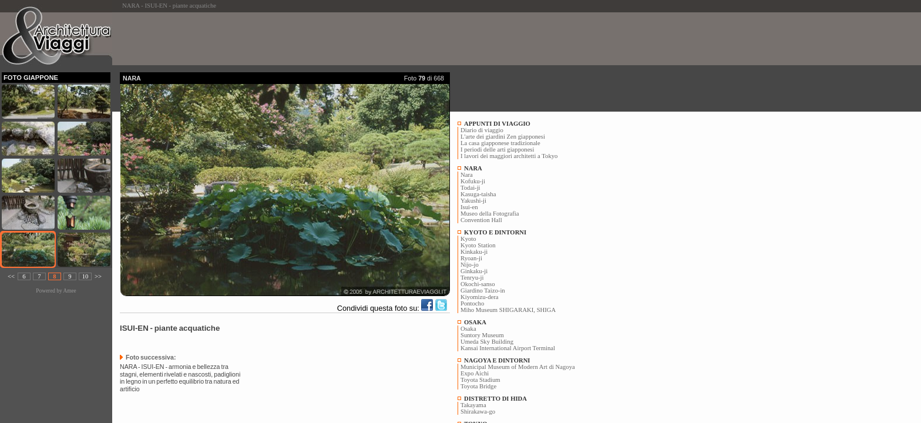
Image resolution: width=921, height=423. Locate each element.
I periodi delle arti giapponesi (497, 149)
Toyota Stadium (480, 380)
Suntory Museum (482, 335)
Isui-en (469, 207)
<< (11, 276)
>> (98, 276)
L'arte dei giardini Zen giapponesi (502, 136)
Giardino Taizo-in (482, 290)
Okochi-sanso (477, 284)
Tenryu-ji (472, 277)
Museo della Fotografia (489, 213)
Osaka (468, 328)
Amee (69, 291)
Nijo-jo (469, 264)
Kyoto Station (478, 245)
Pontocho (472, 303)
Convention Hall (481, 220)
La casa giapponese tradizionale (500, 143)
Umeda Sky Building (486, 341)
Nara (466, 175)
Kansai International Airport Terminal (507, 348)
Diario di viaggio (481, 130)
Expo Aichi (474, 373)
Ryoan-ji (471, 258)
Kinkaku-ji (474, 252)
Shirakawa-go (477, 411)
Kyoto (468, 239)
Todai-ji (470, 187)
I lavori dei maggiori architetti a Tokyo (508, 156)
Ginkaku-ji (474, 271)
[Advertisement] (333, 38)
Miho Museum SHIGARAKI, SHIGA (508, 310)
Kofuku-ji (472, 181)
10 (85, 276)
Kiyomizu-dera (479, 297)
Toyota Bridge (478, 386)
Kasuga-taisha (478, 194)
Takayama (473, 405)
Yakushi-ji (473, 200)
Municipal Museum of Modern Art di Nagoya (517, 367)
